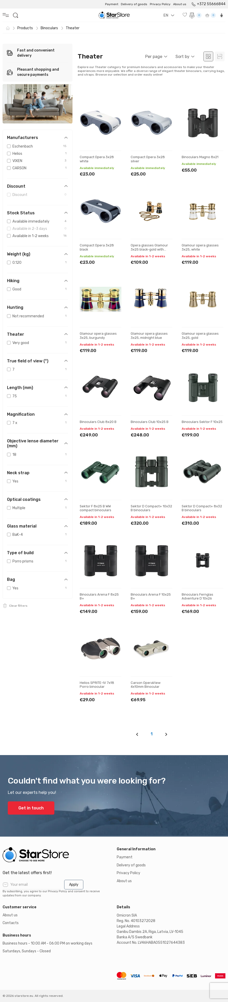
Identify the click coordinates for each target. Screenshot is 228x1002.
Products (25, 28)
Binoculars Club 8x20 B (98, 422)
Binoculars (49, 28)
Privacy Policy (160, 4)
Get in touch (31, 808)
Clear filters (18, 606)
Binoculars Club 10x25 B (149, 422)
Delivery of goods (134, 4)
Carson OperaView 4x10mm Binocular (145, 685)
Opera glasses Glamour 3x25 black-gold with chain (149, 249)
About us (179, 4)
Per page (153, 56)
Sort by (182, 56)
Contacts (11, 923)
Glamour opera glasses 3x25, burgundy (98, 336)
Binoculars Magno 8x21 (200, 157)
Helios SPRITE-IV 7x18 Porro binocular (97, 685)
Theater (72, 28)
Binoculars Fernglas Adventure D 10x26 (197, 597)
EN (165, 15)
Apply (73, 884)
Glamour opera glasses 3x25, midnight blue (149, 336)
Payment (111, 4)
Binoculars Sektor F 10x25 (202, 422)
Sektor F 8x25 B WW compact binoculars (95, 508)
